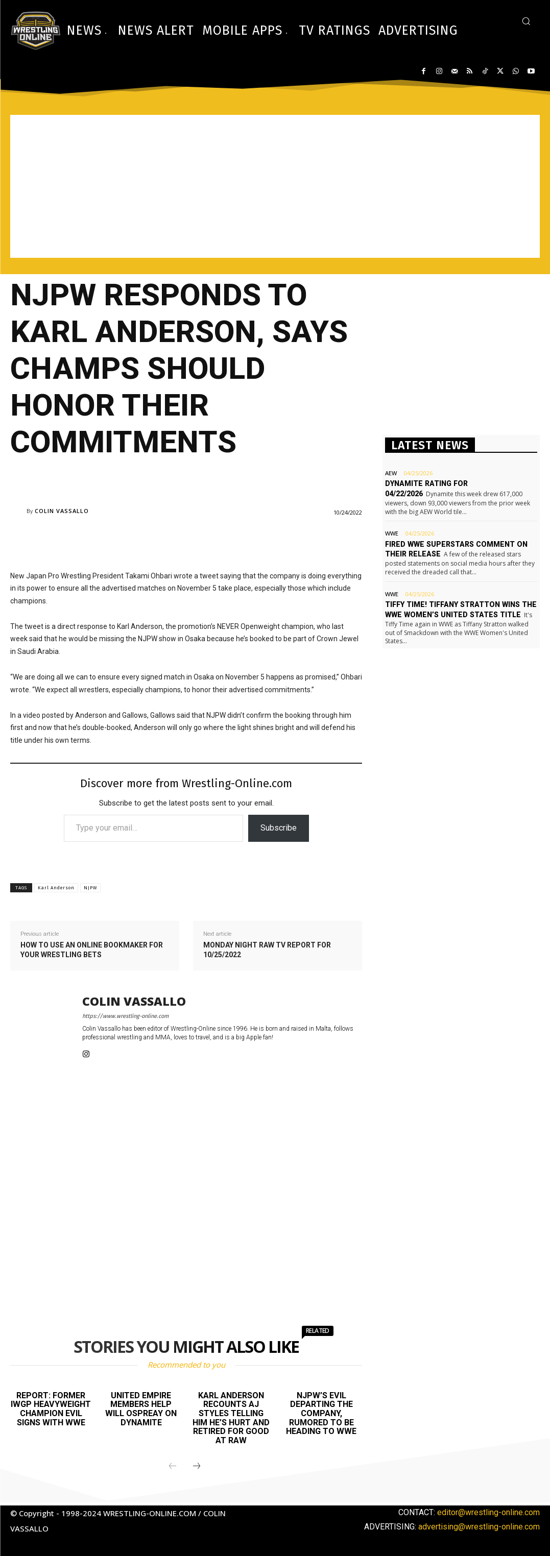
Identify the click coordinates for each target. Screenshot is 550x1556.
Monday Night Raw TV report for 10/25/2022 (267, 950)
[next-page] (196, 1466)
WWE (391, 531)
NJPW (90, 887)
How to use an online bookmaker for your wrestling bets (91, 950)
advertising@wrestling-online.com (479, 1526)
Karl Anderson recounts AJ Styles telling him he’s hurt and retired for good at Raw (231, 1418)
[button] (526, 21)
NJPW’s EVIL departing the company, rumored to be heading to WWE (321, 1413)
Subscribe (278, 828)
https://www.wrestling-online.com (125, 1016)
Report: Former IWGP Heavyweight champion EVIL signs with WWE (51, 1409)
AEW (391, 473)
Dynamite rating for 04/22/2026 (445, 483)
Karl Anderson (56, 887)
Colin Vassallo (62, 511)
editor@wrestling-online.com (488, 1512)
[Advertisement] (275, 186)
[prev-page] (172, 1466)
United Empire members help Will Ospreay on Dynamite (141, 1409)
